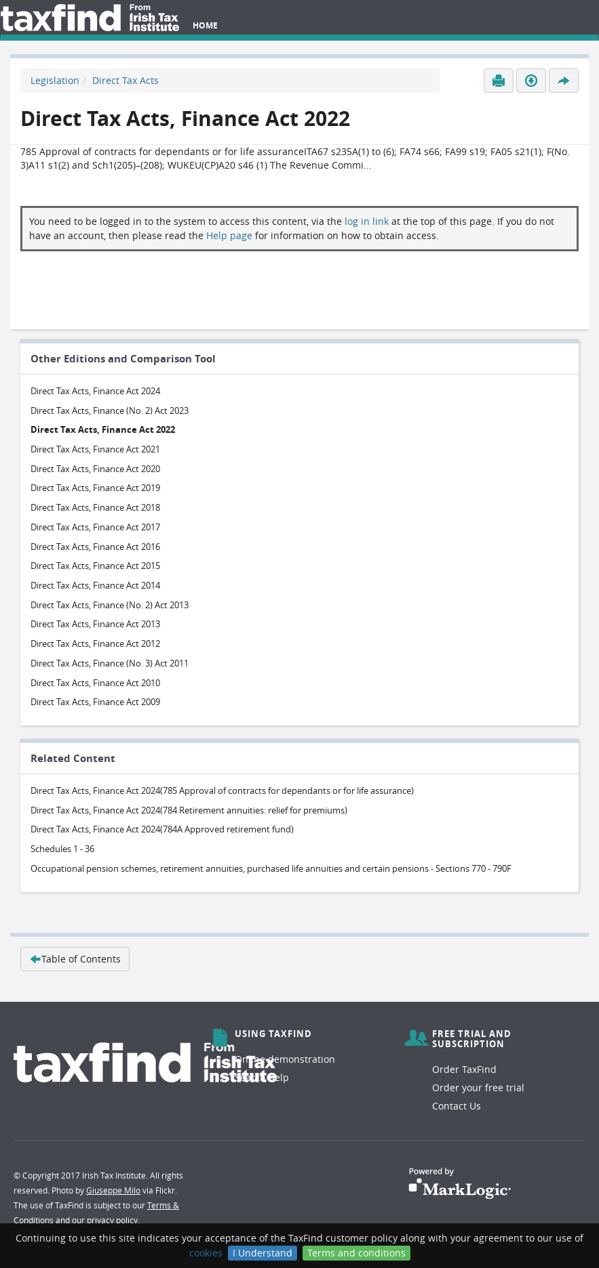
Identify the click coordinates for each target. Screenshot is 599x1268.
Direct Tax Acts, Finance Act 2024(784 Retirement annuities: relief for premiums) (189, 810)
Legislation (55, 80)
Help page (229, 235)
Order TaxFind (464, 1069)
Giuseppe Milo (113, 1190)
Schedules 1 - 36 (62, 849)
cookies (206, 1252)
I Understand (262, 1252)
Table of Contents (75, 958)
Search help (262, 1077)
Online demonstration (285, 1059)
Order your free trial (478, 1087)
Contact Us (456, 1105)
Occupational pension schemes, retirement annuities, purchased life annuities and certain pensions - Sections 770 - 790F (271, 868)
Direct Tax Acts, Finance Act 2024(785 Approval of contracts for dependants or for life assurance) (222, 790)
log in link (367, 221)
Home (205, 25)
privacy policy (112, 1219)
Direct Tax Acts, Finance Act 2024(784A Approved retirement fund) (162, 829)
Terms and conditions (356, 1252)
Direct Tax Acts (125, 80)
